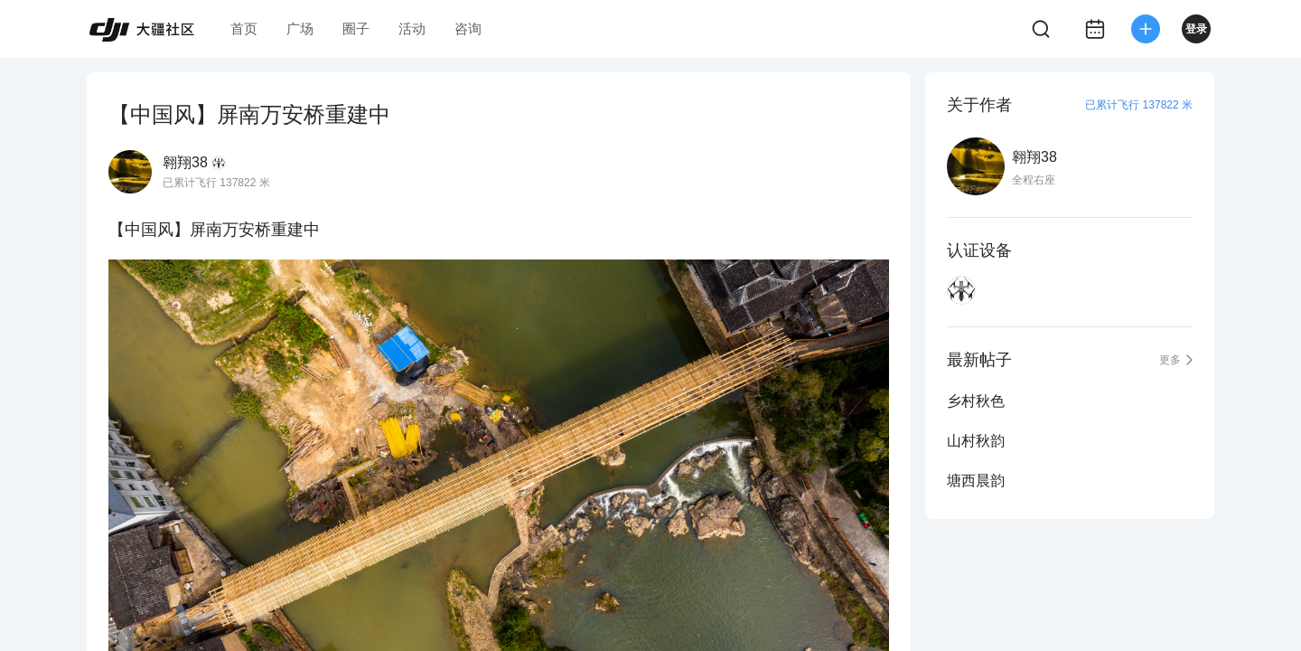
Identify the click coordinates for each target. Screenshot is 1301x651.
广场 (300, 28)
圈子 (356, 28)
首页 (243, 28)
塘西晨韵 (976, 480)
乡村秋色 (976, 401)
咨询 (468, 28)
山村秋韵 (976, 440)
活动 (412, 28)
